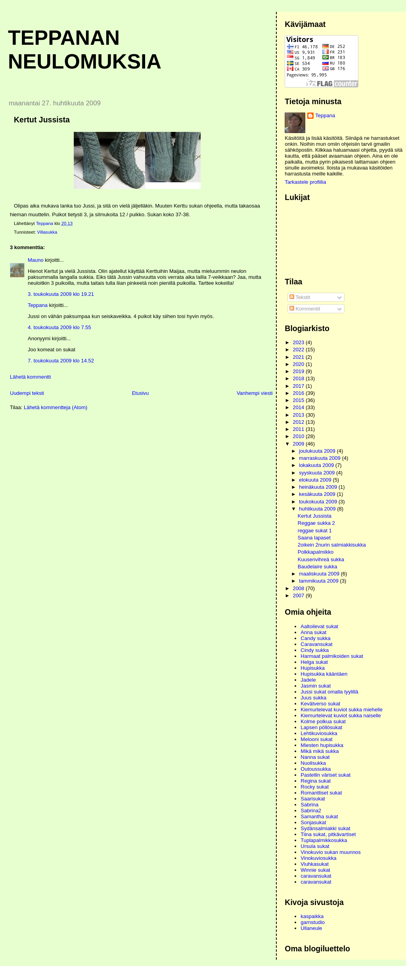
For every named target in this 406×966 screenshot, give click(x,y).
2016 (299, 393)
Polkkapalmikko (315, 552)
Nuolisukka (313, 763)
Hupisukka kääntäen (324, 674)
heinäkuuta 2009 (319, 487)
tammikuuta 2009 (319, 581)
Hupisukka (313, 668)
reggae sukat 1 (315, 530)
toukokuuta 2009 (319, 502)
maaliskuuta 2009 (320, 574)
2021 (299, 357)
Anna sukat (313, 632)
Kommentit (304, 309)
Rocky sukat (315, 787)
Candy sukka (315, 638)
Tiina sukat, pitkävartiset (328, 834)
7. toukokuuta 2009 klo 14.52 (61, 361)
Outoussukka (316, 769)
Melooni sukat (316, 739)
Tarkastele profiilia (305, 182)
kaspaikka (312, 916)
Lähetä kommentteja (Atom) (55, 407)
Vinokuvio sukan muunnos (331, 852)
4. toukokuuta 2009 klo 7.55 (59, 327)
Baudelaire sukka (317, 567)
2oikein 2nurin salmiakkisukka (332, 545)
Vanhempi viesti (255, 393)
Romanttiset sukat (321, 793)
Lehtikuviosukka (319, 733)
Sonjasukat (313, 822)
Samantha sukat (319, 816)
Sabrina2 (311, 811)
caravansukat (316, 876)
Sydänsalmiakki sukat (325, 828)
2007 (299, 595)
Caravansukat (316, 644)
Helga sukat (314, 662)
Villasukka (47, 232)
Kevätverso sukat (320, 704)
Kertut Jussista (314, 516)
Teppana (38, 305)
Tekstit (299, 297)
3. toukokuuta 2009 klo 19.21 (61, 294)
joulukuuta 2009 (318, 451)
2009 (299, 444)
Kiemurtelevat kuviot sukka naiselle (341, 715)
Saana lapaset (314, 538)
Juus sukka (313, 698)
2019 (299, 371)
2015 (299, 400)
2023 (299, 342)
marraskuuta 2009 (320, 458)
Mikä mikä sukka (320, 751)
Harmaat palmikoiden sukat (332, 656)
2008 (299, 588)
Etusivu (140, 393)
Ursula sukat (315, 846)
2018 (299, 378)
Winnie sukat (315, 870)
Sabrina (309, 805)
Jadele (308, 680)
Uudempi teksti (27, 393)
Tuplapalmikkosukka (324, 840)
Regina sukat (316, 781)
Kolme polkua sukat (323, 721)
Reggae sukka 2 (316, 523)
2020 (299, 364)
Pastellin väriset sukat (325, 775)
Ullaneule (311, 928)
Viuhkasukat (315, 864)
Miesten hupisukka (322, 745)
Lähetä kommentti (30, 377)
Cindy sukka (315, 650)
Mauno (36, 260)
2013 (299, 415)
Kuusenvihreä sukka (321, 559)
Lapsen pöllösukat (321, 727)
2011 (299, 429)
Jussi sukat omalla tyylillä (329, 692)
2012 (299, 422)
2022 (299, 349)
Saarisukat (313, 799)
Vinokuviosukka (318, 858)
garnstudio (313, 922)
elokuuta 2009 (316, 480)
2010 (299, 436)
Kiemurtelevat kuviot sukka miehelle (342, 710)
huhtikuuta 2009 (318, 509)
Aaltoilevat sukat (319, 626)
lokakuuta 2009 (317, 465)
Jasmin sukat (316, 686)
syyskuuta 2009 (317, 473)
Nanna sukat (315, 757)
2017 (299, 386)
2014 (299, 407)
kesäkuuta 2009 (318, 494)
